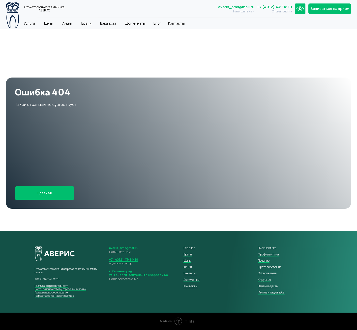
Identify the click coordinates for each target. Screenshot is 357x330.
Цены (48, 23)
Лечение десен (268, 286)
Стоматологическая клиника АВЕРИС (44, 9)
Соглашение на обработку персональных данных (60, 289)
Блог (157, 23)
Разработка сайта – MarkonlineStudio (54, 295)
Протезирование (269, 267)
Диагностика (267, 248)
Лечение (263, 260)
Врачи (86, 23)
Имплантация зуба (271, 292)
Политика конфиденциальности (51, 286)
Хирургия (264, 280)
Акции (67, 23)
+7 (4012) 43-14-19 (274, 6)
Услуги (29, 23)
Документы (135, 23)
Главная (189, 248)
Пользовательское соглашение (51, 292)
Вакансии (108, 23)
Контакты (176, 23)
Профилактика (268, 254)
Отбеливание (267, 273)
